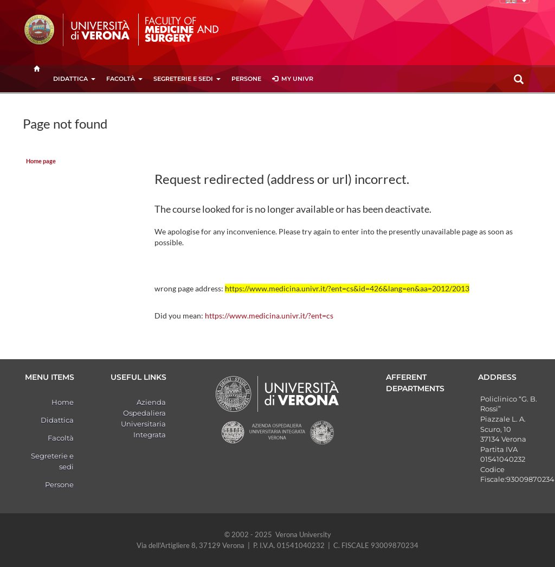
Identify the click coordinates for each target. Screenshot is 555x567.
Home (62, 402)
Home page (41, 161)
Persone (246, 78)
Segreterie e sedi (187, 78)
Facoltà (124, 78)
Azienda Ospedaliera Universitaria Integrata (143, 418)
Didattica (74, 78)
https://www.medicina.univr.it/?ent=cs (269, 315)
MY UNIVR (292, 78)
